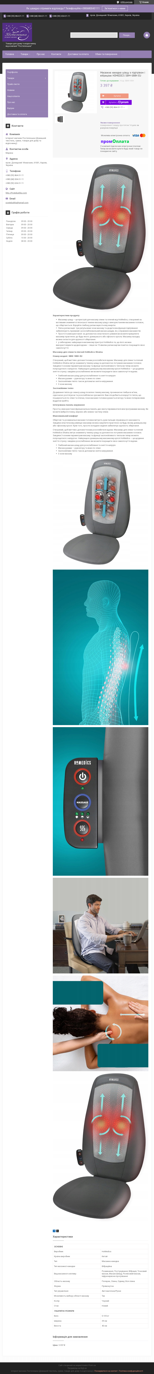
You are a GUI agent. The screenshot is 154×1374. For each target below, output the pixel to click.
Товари (24, 54)
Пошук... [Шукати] (127, 35)
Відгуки (10, 108)
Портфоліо (12, 72)
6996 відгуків (126, 2)
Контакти (56, 54)
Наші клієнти (13, 96)
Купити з (119, 102)
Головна (10, 54)
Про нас (41, 54)
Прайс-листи (13, 84)
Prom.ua (92, 1365)
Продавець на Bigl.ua (77, 1368)
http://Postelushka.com (16, 193)
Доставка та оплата (78, 54)
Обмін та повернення (106, 54)
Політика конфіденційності (131, 1371)
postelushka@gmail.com (17, 202)
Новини (10, 90)
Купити (117, 96)
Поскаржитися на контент (106, 1371)
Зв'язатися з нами (114, 8)
